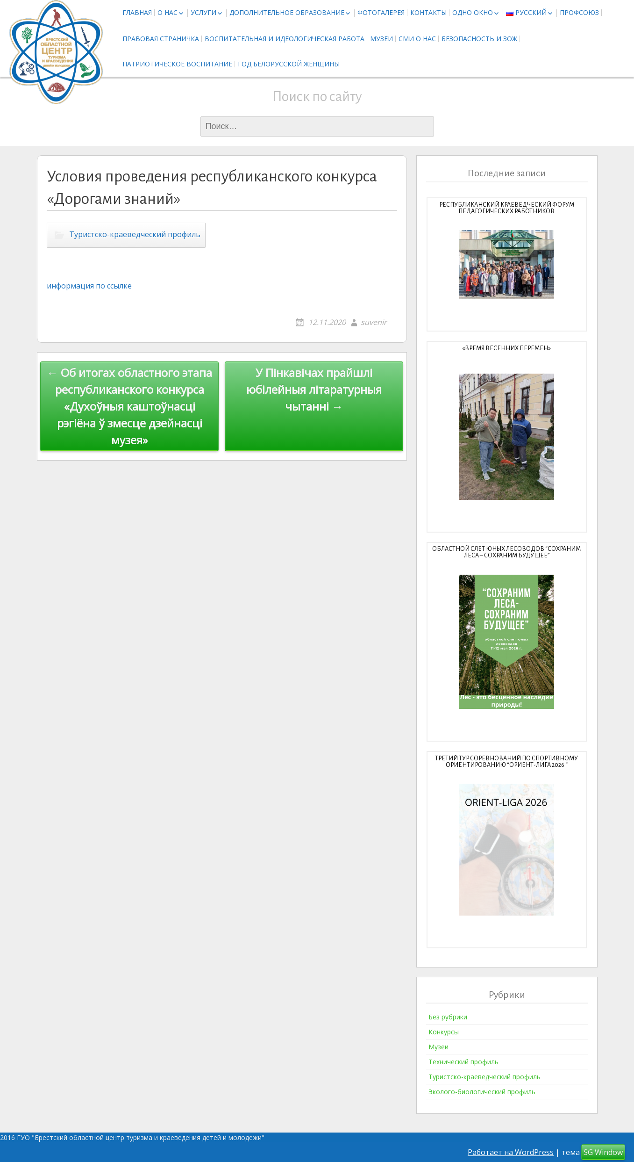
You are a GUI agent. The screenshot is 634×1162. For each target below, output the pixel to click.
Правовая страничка (160, 38)
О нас (167, 12)
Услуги (203, 12)
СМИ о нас (417, 38)
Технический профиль (463, 1061)
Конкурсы (443, 1031)
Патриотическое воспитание (177, 63)
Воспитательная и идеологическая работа (284, 38)
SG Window (603, 1152)
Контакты (428, 12)
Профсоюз (579, 12)
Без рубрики (447, 1016)
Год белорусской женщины (289, 63)
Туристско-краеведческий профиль (134, 234)
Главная (137, 12)
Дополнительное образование (286, 12)
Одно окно (472, 12)
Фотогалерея (381, 12)
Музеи (381, 38)
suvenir (374, 322)
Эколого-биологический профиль (481, 1091)
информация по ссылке (89, 286)
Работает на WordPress (511, 1152)
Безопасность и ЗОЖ (479, 38)
